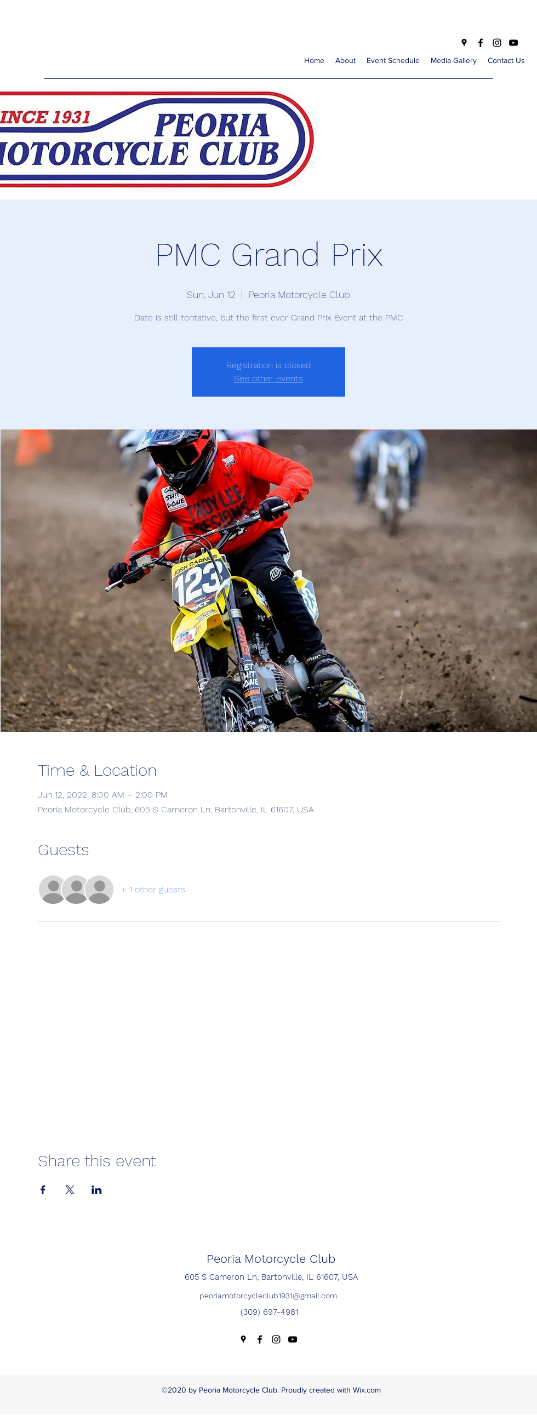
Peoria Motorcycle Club (271, 1258)
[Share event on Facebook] (43, 1189)
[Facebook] (480, 42)
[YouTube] (513, 42)
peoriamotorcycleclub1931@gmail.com (268, 1295)
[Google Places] (464, 42)
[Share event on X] (70, 1189)
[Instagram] (497, 42)
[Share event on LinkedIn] (97, 1189)
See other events (268, 378)
